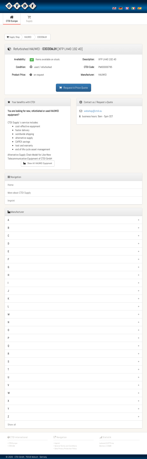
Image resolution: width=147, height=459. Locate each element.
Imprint (11, 200)
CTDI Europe (13, 443)
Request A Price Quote (73, 87)
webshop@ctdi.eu (93, 111)
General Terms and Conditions (66, 446)
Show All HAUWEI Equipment (37, 163)
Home (10, 185)
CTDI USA (12, 446)
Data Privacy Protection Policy (66, 448)
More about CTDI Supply (19, 192)
